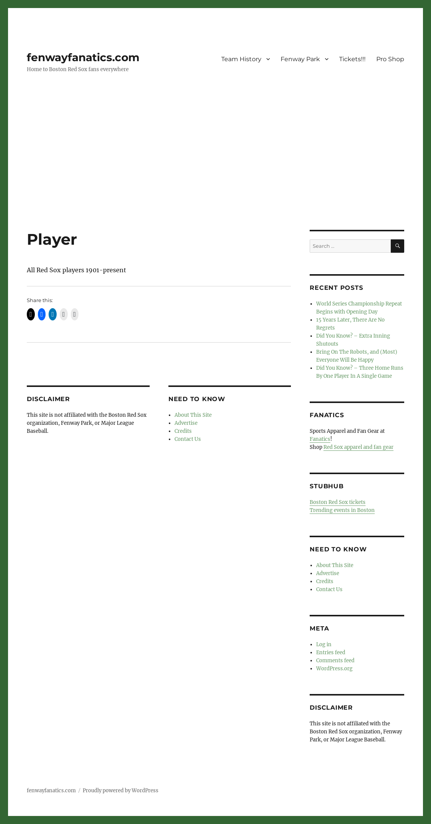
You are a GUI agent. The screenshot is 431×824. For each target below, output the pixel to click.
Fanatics (320, 439)
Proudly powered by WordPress (120, 790)
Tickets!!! (352, 59)
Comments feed (335, 660)
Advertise (186, 423)
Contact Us (188, 439)
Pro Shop (390, 59)
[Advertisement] (217, 173)
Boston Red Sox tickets (338, 502)
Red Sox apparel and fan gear (358, 447)
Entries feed (330, 652)
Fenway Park (300, 59)
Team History (241, 59)
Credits (183, 431)
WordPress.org (334, 668)
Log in (323, 644)
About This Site (193, 415)
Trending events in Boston (342, 510)
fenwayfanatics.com (83, 57)
